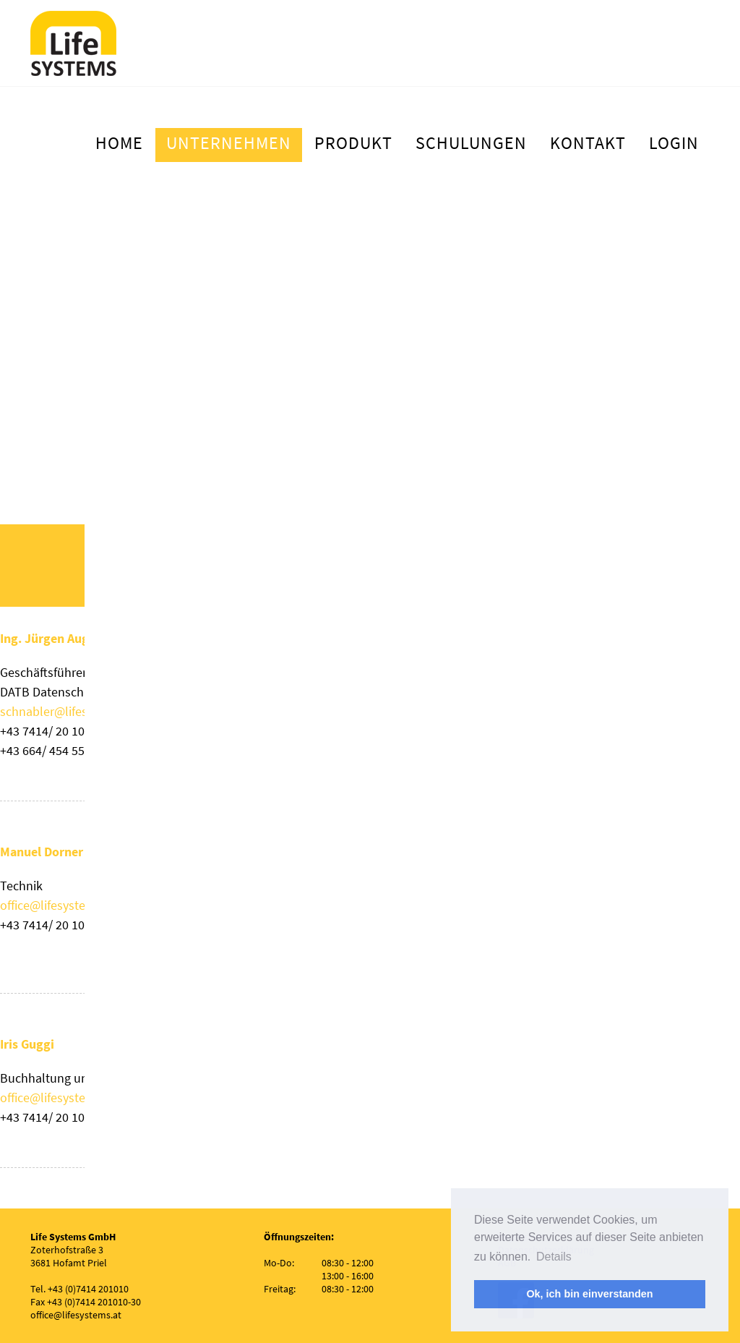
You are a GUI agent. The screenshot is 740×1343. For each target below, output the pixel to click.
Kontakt (588, 143)
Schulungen (471, 143)
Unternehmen (228, 143)
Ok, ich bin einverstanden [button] (589, 1294)
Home (119, 143)
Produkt (353, 143)
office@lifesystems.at (58, 905)
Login (674, 143)
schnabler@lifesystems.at (70, 711)
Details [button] (554, 1256)
